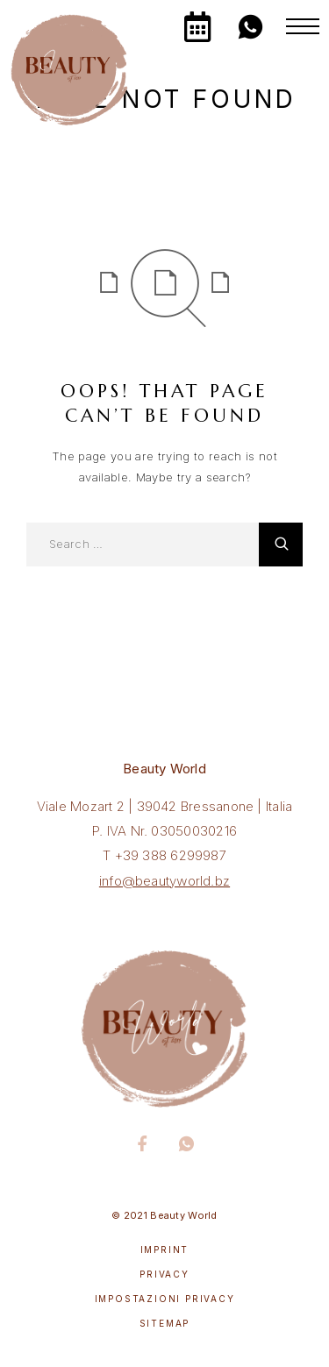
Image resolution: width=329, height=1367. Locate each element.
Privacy (164, 1274)
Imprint (165, 1249)
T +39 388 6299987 (164, 855)
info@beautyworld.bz (164, 880)
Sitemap (164, 1323)
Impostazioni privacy (165, 1298)
